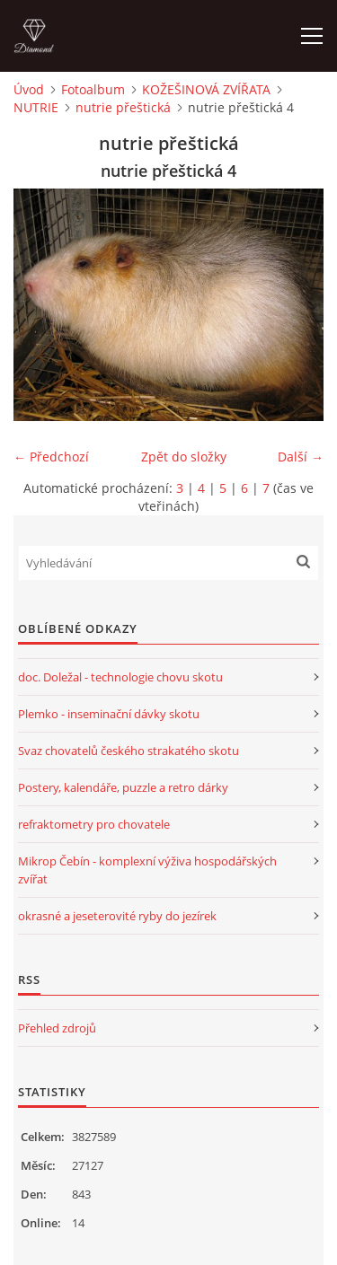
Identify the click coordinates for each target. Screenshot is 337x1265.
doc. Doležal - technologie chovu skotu (120, 677)
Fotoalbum (93, 89)
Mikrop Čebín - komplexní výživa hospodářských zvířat (147, 870)
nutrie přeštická (123, 107)
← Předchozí (51, 456)
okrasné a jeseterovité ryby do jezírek (117, 916)
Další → (301, 456)
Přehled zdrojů (57, 1028)
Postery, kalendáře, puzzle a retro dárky (123, 787)
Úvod (28, 89)
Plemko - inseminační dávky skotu (109, 714)
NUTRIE (35, 107)
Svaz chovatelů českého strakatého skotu (128, 750)
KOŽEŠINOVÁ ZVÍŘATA (206, 89)
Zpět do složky (183, 456)
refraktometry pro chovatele (94, 824)
